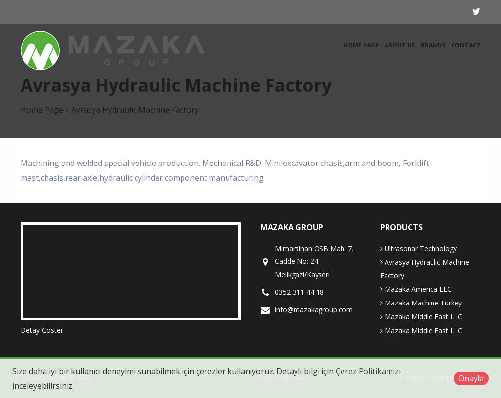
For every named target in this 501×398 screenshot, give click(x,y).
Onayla (471, 378)
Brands (433, 45)
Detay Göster (42, 330)
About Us (400, 45)
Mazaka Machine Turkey (421, 302)
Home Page (361, 45)
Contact (465, 45)
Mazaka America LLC (416, 289)
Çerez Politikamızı (368, 371)
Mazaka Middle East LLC (421, 316)
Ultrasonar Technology (418, 248)
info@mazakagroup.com (314, 310)
